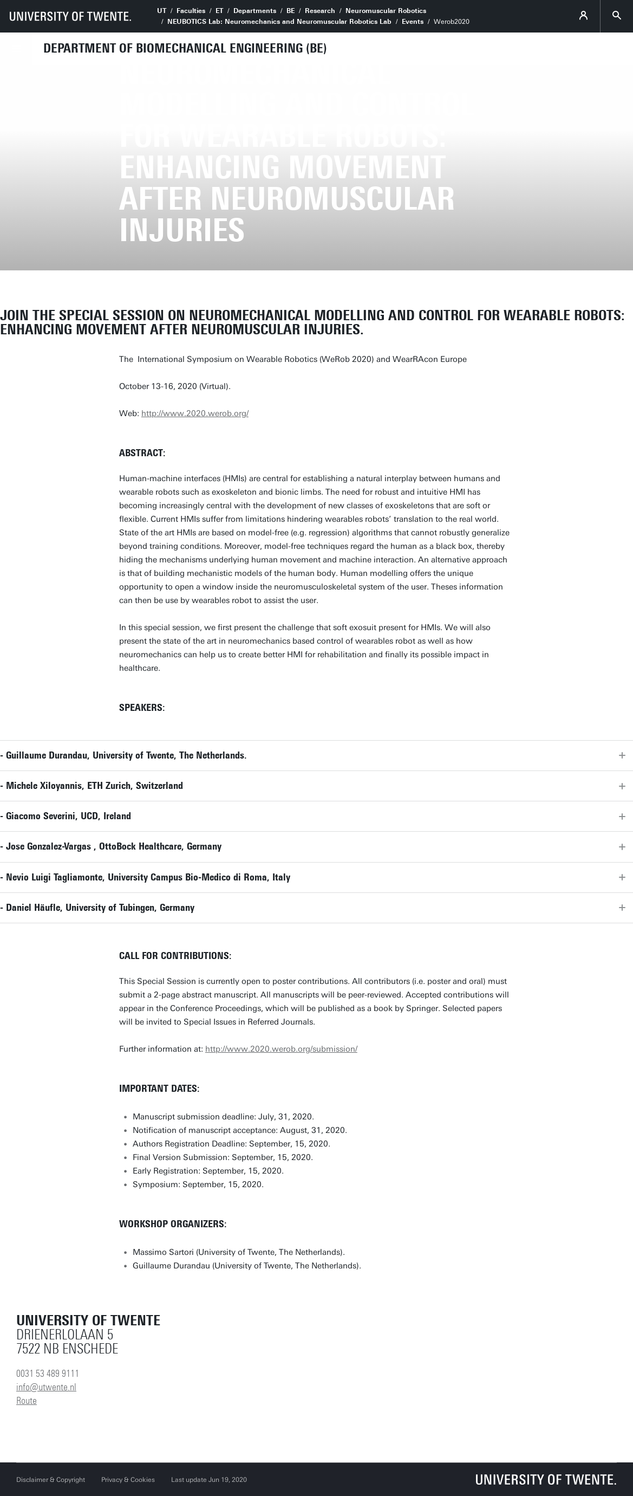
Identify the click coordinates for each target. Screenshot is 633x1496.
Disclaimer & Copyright (50, 1480)
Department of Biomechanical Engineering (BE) (185, 48)
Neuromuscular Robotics (385, 11)
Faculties (191, 11)
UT (161, 11)
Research (320, 11)
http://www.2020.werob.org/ (195, 413)
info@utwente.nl (46, 1387)
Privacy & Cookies (128, 1480)
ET (219, 11)
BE (290, 11)
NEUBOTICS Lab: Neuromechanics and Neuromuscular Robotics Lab (279, 21)
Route (26, 1401)
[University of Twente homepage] (70, 16)
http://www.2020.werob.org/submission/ (281, 1049)
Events (412, 21)
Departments (254, 11)
